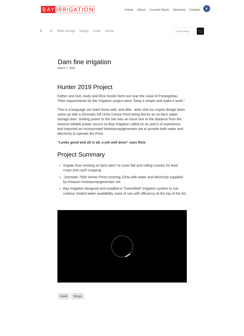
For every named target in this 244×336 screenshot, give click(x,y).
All (51, 31)
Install (97, 31)
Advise (109, 31)
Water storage (66, 31)
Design (84, 31)
